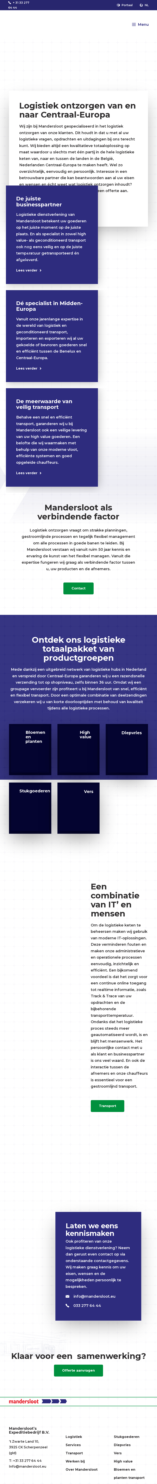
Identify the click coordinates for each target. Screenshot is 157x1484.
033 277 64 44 (83, 1305)
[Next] (27, 253)
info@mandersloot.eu (91, 1296)
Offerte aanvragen (78, 1370)
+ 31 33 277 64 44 (18, 5)
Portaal (125, 5)
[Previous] (15, 253)
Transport (107, 1106)
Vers (118, 1453)
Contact (78, 588)
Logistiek (74, 1437)
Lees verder (26, 270)
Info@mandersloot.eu (27, 1466)
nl (144, 5)
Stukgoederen (126, 1437)
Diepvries (122, 1445)
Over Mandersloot (82, 1470)
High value (123, 1461)
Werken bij (75, 1461)
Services (73, 1445)
